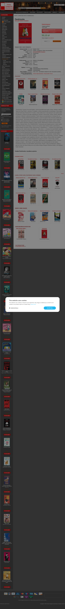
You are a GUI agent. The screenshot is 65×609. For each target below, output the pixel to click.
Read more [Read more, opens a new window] (33, 304)
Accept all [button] (50, 308)
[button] (13, 308)
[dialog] (32, 304)
